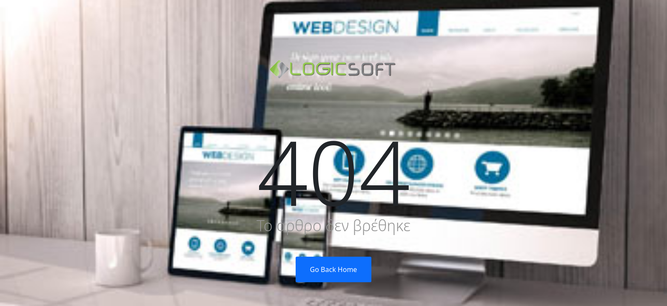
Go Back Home (333, 269)
